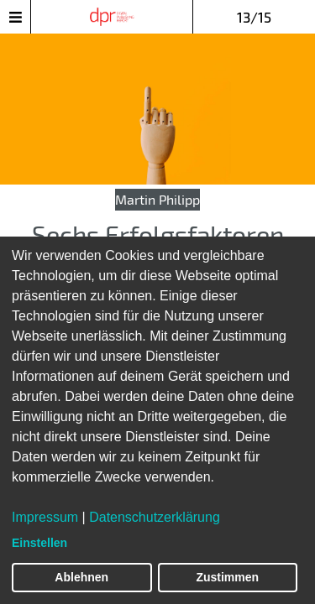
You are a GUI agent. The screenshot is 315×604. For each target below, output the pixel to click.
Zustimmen (227, 577)
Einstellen (39, 542)
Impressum (45, 517)
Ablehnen (81, 577)
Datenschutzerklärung (154, 517)
